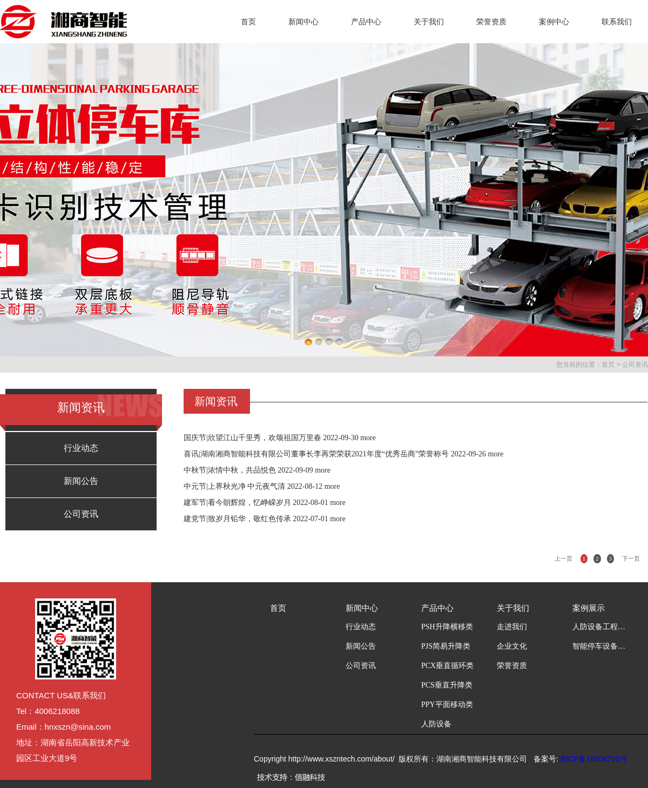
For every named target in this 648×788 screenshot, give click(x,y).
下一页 (631, 558)
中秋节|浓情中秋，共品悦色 (230, 470)
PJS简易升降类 (445, 646)
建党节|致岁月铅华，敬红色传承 (237, 519)
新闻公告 (81, 481)
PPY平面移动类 (447, 705)
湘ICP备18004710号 (592, 759)
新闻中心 (303, 21)
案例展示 (588, 608)
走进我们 (512, 627)
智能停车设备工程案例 (599, 646)
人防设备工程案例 (599, 627)
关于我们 (429, 21)
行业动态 (81, 448)
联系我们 (617, 21)
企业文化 (512, 646)
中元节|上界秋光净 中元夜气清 (234, 486)
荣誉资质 (491, 21)
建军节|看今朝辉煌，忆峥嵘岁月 (237, 503)
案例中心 (554, 21)
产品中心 (366, 21)
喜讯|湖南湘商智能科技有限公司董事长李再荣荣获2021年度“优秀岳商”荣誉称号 (316, 454)
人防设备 (436, 724)
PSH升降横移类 (447, 627)
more (368, 438)
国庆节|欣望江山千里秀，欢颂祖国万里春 (252, 438)
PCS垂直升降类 (447, 685)
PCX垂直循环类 (447, 666)
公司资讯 (635, 364)
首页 (248, 21)
